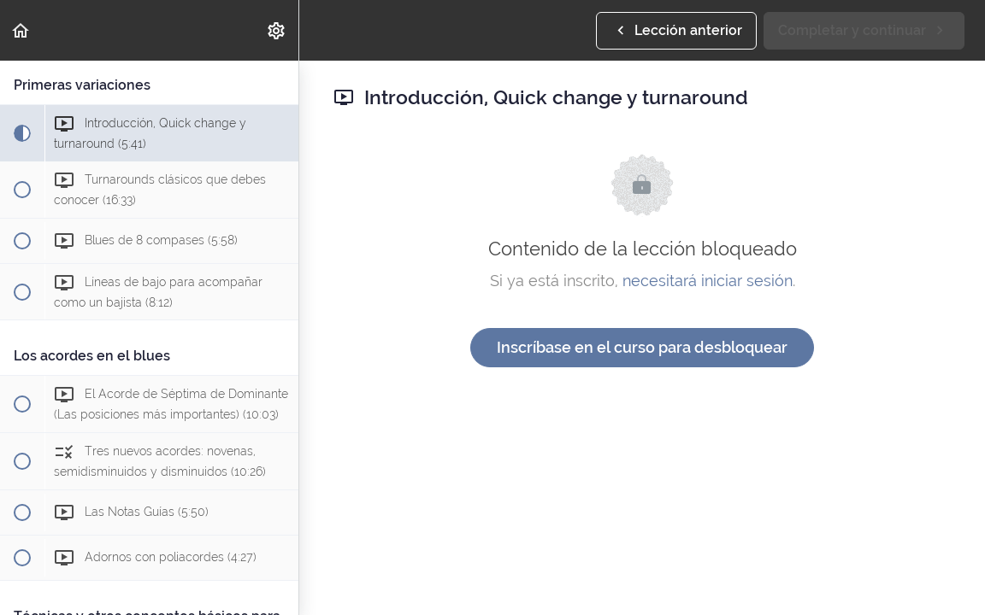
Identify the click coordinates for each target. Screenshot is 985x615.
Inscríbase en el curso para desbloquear (642, 347)
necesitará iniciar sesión (707, 281)
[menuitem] (277, 30)
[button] (21, 30)
